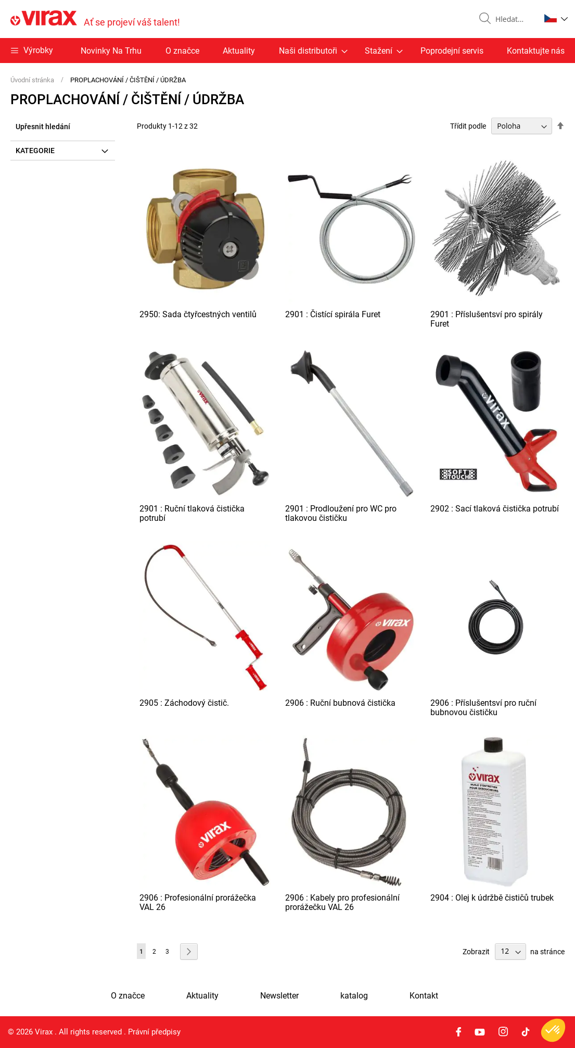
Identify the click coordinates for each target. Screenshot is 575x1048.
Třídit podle (468, 126)
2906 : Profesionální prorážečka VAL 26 (197, 902)
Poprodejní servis (451, 51)
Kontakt (424, 996)
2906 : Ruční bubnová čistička (340, 703)
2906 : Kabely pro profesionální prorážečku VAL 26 (342, 902)
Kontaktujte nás (536, 51)
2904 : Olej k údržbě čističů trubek (492, 898)
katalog (354, 996)
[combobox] (513, 19)
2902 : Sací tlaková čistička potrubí (494, 509)
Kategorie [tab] (35, 150)
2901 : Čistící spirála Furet (332, 314)
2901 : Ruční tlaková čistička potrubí (192, 513)
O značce (182, 51)
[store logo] (95, 19)
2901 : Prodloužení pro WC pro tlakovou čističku (341, 513)
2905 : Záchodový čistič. (184, 703)
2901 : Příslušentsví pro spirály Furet (486, 319)
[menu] (287, 50)
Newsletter (279, 996)
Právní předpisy (154, 1032)
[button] (556, 18)
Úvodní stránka (33, 80)
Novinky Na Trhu (111, 51)
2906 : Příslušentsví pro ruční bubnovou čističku (483, 707)
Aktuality (239, 51)
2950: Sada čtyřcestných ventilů (198, 314)
